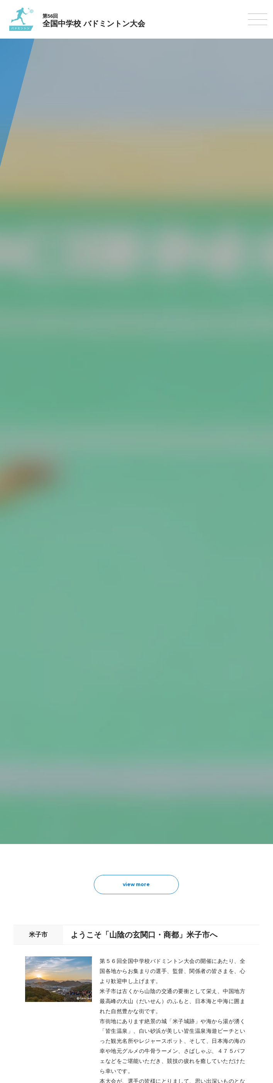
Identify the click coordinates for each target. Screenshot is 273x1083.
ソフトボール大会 (34, 958)
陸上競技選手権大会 (36, 838)
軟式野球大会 (29, 888)
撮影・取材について (36, 806)
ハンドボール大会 (34, 878)
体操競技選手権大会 (36, 898)
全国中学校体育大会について (46, 761)
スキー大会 (26, 1008)
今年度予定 (26, 777)
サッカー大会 (29, 868)
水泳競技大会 (29, 848)
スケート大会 (29, 1018)
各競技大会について (36, 822)
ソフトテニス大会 (34, 928)
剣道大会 (24, 978)
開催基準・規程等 (34, 786)
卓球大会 (24, 938)
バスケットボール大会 (39, 858)
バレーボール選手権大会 (41, 918)
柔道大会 (24, 968)
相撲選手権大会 (31, 988)
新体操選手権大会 (34, 908)
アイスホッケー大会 (36, 1028)
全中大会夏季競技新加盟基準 (46, 796)
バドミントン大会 (34, 948)
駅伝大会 (24, 998)
